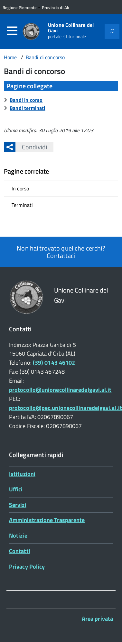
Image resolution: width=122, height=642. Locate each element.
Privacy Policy (27, 566)
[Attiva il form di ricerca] (112, 31)
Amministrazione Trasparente (47, 520)
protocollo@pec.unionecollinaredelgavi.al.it (65, 407)
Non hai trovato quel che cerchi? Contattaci (61, 252)
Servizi (17, 504)
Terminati (22, 205)
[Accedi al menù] (12, 31)
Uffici (16, 489)
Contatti (19, 551)
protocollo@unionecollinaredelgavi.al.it (60, 389)
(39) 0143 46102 (54, 362)
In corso (20, 188)
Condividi (31, 147)
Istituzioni (22, 473)
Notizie (18, 535)
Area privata (97, 618)
